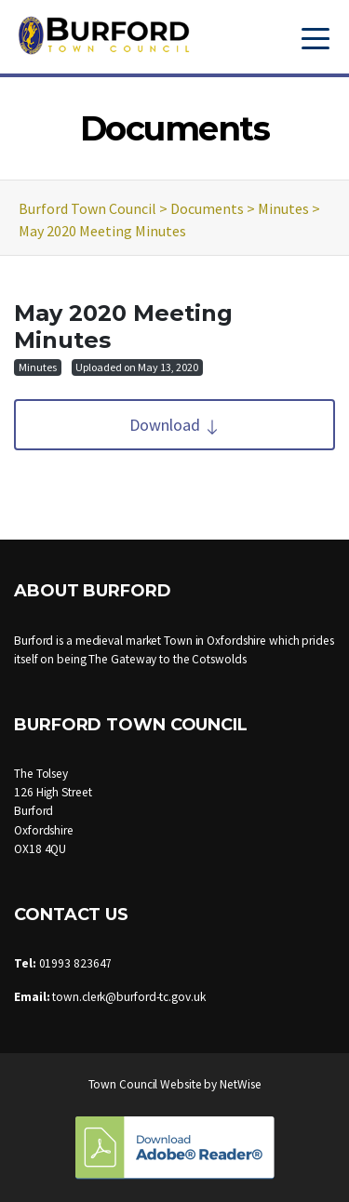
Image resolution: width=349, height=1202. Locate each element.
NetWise (240, 1084)
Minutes (38, 367)
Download (175, 424)
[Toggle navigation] (315, 36)
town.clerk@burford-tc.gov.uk (128, 997)
